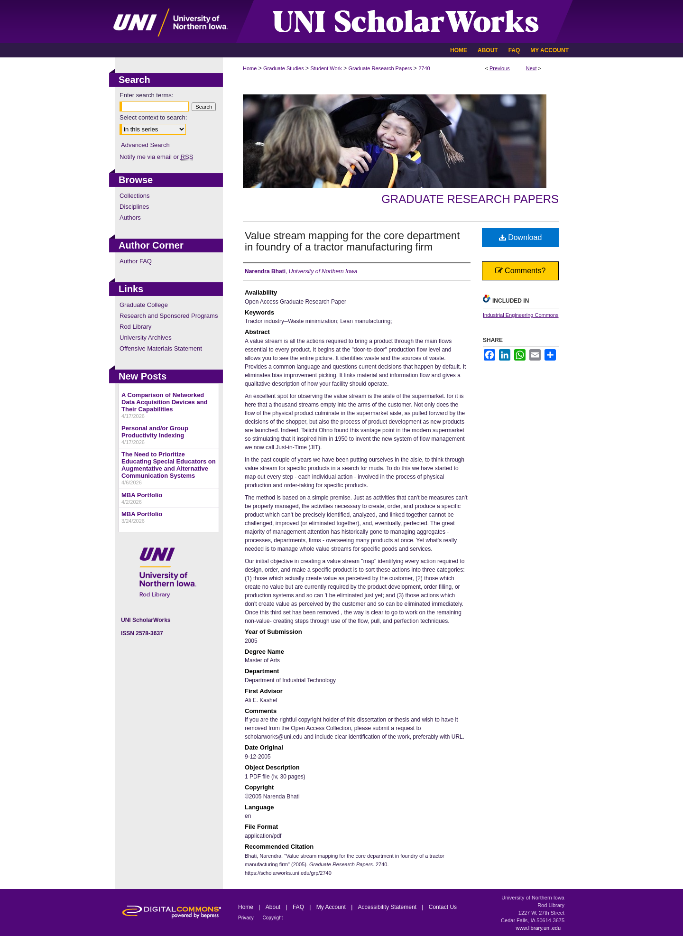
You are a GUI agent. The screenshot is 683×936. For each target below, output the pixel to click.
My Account (331, 907)
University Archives (146, 337)
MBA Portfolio (141, 495)
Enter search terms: (146, 95)
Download (520, 237)
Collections (135, 195)
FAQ (299, 907)
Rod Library (135, 326)
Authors (130, 217)
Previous (499, 68)
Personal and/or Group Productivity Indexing (154, 432)
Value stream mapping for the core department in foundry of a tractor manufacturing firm (352, 241)
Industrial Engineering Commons (521, 315)
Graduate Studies (283, 68)
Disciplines (134, 206)
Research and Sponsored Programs (169, 315)
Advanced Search (145, 144)
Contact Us (443, 907)
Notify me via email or (156, 156)
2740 (424, 68)
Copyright (273, 917)
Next (531, 68)
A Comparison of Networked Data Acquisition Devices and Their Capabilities (164, 402)
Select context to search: (153, 117)
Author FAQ (136, 261)
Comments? (520, 271)
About (274, 907)
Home (250, 68)
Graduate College (144, 304)
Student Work (326, 68)
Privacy (246, 917)
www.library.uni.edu (538, 928)
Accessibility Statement (388, 907)
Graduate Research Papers (380, 68)
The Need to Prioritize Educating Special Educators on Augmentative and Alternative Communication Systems (168, 465)
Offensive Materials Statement (161, 348)
